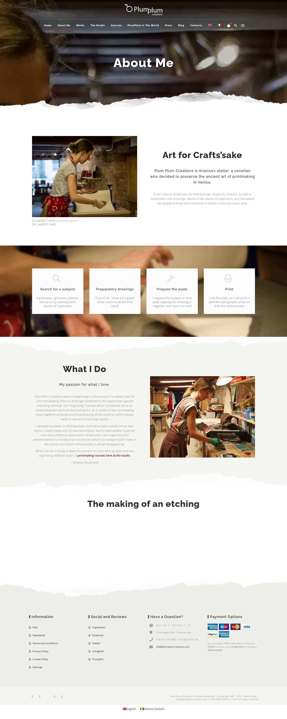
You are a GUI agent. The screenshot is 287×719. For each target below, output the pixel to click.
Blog (181, 25)
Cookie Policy (40, 659)
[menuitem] (210, 25)
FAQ (34, 627)
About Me (64, 25)
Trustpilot (97, 659)
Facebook (97, 635)
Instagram (98, 651)
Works (80, 25)
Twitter (96, 643)
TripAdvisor (98, 627)
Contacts (196, 25)
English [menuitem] (131, 709)
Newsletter (38, 635)
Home (48, 25)
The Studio (98, 25)
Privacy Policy (40, 651)
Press (168, 25)
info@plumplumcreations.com (172, 646)
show (242, 25)
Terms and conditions (45, 643)
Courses (116, 25)
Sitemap (37, 667)
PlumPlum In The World (143, 25)
